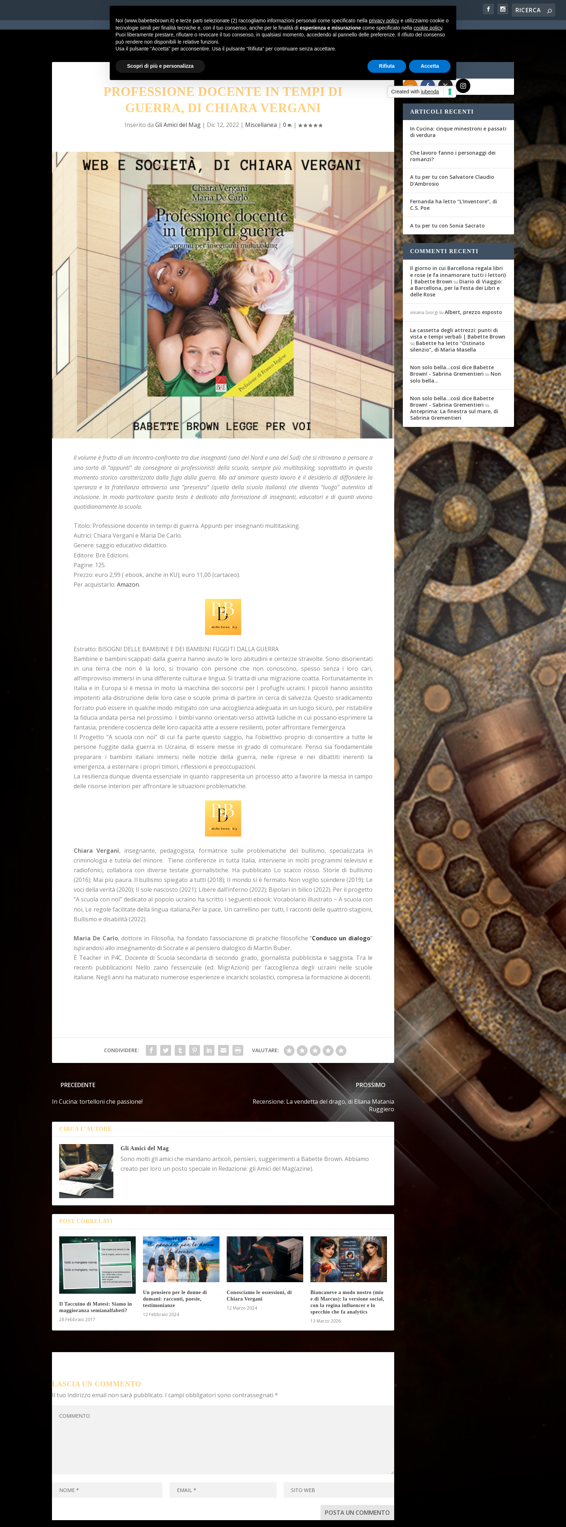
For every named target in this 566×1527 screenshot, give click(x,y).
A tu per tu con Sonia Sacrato (447, 198)
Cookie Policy (252, 1517)
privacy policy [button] (384, 20)
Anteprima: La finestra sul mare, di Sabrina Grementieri (454, 387)
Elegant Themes (105, 1516)
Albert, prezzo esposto (473, 285)
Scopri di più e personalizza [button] (160, 66)
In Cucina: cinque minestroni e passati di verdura (458, 104)
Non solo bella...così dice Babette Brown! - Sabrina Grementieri (452, 343)
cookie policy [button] (428, 28)
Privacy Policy (213, 1517)
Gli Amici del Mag (178, 97)
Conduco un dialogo (341, 911)
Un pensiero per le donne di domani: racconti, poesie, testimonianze (175, 1271)
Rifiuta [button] (387, 66)
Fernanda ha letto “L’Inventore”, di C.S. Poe (453, 177)
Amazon (128, 557)
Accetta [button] (430, 66)
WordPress (178, 1516)
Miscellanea (261, 97)
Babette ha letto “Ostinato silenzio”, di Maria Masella (447, 319)
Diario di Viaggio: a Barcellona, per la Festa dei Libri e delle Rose (456, 260)
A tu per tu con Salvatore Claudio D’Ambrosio (452, 153)
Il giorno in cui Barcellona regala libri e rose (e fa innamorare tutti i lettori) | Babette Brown (458, 247)
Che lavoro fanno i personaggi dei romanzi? (453, 128)
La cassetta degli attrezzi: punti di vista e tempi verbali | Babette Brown (457, 306)
